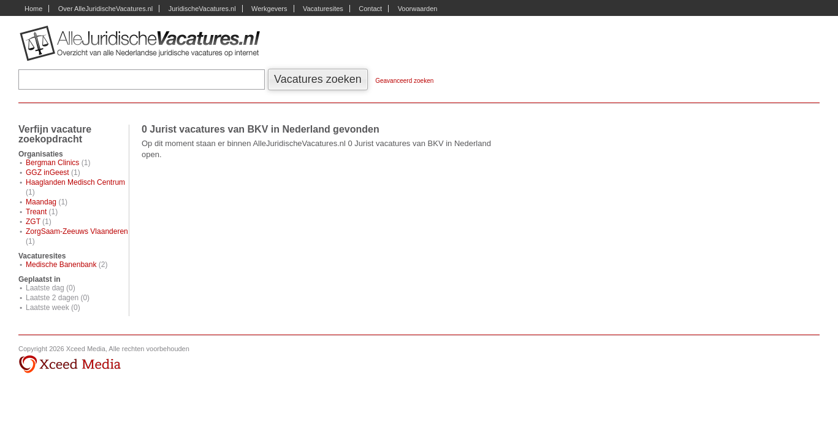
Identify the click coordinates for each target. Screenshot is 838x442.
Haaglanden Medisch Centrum (75, 182)
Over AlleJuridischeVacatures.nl (105, 8)
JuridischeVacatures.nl (202, 8)
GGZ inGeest (47, 172)
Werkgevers (269, 8)
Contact (370, 8)
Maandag (41, 202)
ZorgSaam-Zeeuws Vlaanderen (77, 231)
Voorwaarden (418, 8)
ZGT (33, 221)
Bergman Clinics (52, 162)
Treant (36, 211)
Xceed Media (69, 364)
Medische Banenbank (61, 264)
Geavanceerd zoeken (404, 80)
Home (33, 8)
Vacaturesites (323, 8)
